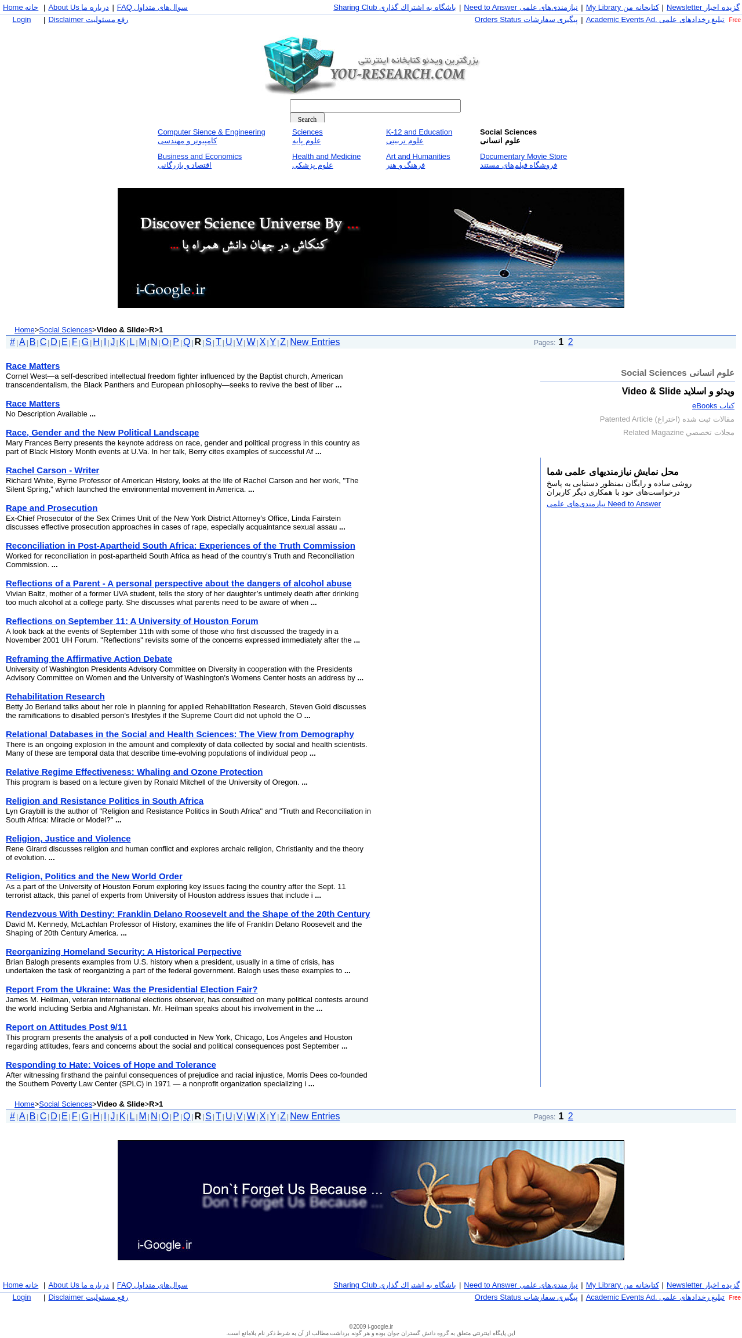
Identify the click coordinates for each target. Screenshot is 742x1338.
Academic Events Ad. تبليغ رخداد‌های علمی (655, 19)
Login (22, 19)
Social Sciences (65, 329)
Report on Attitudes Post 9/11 (66, 1027)
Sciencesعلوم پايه (307, 136)
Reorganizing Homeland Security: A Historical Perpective (124, 951)
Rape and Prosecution (51, 508)
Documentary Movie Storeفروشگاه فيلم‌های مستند (523, 160)
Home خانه (20, 7)
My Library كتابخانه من (622, 7)
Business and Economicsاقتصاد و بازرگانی (200, 160)
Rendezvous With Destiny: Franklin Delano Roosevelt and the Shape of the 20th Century (188, 914)
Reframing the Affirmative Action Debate (89, 658)
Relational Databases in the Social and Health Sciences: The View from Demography (180, 734)
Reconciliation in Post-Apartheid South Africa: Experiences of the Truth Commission (180, 545)
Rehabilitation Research (55, 696)
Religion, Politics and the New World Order (94, 876)
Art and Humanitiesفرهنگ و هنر (418, 160)
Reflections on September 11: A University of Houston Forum (132, 621)
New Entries (315, 342)
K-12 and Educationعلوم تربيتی (419, 136)
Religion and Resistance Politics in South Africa (104, 801)
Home (24, 329)
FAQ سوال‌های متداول (152, 7)
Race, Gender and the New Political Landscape (102, 432)
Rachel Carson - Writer (52, 470)
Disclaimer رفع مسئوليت (88, 19)
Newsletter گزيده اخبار (703, 7)
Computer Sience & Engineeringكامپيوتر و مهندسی (211, 136)
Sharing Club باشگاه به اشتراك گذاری (394, 7)
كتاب (713, 405)
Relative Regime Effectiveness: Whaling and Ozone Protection (134, 772)
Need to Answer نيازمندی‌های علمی (521, 7)
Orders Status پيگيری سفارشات (526, 19)
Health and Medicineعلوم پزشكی (326, 160)
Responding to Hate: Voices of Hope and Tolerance (111, 1064)
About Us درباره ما (78, 7)
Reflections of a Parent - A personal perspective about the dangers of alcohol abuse (179, 583)
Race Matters (33, 366)
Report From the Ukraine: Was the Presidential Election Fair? (132, 989)
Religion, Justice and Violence (68, 838)
